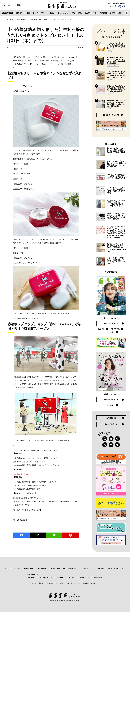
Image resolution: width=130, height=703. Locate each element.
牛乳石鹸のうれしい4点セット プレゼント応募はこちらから (35, 458)
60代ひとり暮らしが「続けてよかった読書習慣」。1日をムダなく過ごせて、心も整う (116, 260)
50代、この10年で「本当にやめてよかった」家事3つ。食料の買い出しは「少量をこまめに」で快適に (116, 74)
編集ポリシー (28, 568)
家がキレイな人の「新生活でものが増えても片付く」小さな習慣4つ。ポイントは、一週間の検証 (116, 103)
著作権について (73, 568)
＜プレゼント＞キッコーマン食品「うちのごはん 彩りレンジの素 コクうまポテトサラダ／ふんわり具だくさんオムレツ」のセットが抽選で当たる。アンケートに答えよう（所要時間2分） (116, 232)
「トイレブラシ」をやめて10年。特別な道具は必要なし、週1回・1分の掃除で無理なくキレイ (116, 45)
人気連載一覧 (111, 418)
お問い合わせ (41, 568)
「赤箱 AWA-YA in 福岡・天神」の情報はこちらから (34, 450)
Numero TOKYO (46, 577)
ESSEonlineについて (12, 568)
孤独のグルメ (84, 577)
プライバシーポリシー (57, 568)
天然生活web (30, 577)
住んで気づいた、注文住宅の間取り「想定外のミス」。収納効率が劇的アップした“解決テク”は (116, 203)
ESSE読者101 (7, 13)
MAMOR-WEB (99, 577)
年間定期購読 (114, 329)
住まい (52, 13)
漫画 (95, 13)
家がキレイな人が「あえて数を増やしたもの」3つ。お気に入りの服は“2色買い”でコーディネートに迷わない (116, 247)
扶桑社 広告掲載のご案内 (116, 568)
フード (35, 13)
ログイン (10, 5)
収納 (28, 13)
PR (16, 526)
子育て (112, 13)
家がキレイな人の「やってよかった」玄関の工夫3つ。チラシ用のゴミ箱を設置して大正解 (116, 60)
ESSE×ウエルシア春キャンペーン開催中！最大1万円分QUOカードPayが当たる (116, 176)
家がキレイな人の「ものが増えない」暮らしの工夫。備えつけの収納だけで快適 (116, 150)
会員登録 (17, 5)
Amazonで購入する (111, 323)
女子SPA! (60, 577)
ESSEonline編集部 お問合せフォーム (27, 498)
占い (120, 13)
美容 (73, 13)
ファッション (63, 13)
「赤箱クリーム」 (20, 263)
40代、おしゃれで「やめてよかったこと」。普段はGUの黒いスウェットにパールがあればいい (116, 164)
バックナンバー (109, 332)
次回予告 (101, 329)
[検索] (122, 129)
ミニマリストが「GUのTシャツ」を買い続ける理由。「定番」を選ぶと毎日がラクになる (116, 190)
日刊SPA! (71, 577)
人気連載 (103, 13)
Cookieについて (88, 568)
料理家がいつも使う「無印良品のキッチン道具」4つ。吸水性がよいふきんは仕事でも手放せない (116, 216)
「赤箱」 (16, 189)
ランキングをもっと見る (111, 115)
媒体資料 (101, 568)
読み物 (87, 13)
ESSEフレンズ (113, 65)
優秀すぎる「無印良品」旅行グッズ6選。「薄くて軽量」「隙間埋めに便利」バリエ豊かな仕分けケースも (116, 89)
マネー (43, 13)
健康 (80, 13)
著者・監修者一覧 (111, 424)
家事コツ (19, 13)
